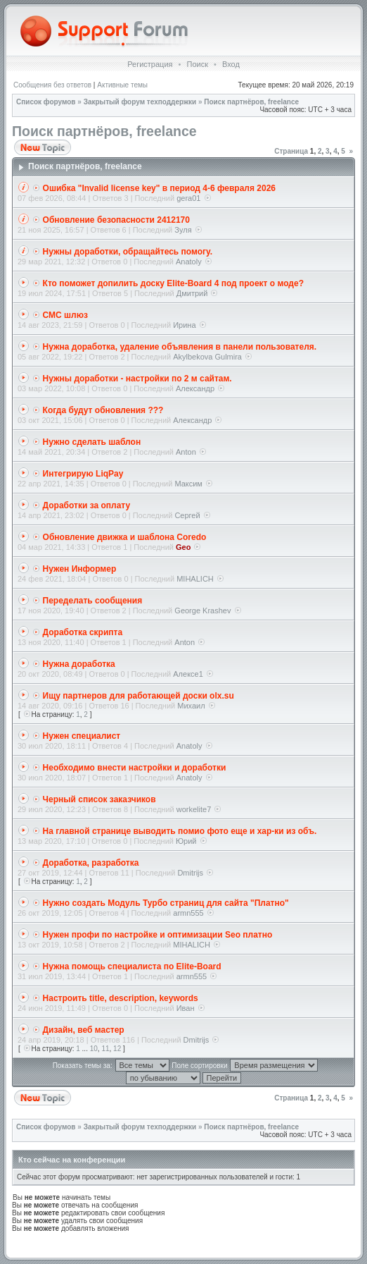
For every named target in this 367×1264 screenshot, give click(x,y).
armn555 (188, 913)
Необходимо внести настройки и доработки (134, 768)
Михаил (191, 705)
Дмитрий (192, 293)
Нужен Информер (80, 569)
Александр (195, 388)
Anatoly (189, 261)
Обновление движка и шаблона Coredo (125, 537)
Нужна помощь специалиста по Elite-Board (132, 966)
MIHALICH (195, 579)
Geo (183, 547)
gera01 (188, 198)
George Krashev (202, 610)
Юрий (186, 841)
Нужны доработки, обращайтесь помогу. (127, 252)
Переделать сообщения (93, 601)
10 (94, 1049)
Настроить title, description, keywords (120, 998)
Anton (186, 452)
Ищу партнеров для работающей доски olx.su (138, 696)
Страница (291, 151)
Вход (231, 64)
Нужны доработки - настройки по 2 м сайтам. (137, 379)
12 (117, 1049)
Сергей (187, 515)
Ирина (184, 325)
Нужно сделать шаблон (92, 442)
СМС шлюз (65, 315)
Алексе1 (188, 674)
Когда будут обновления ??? (103, 410)
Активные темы (122, 85)
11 (105, 1049)
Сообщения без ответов (52, 85)
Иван (185, 1008)
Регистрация (149, 64)
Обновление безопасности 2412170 (116, 220)
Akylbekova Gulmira (207, 356)
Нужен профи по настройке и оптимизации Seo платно (158, 935)
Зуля (182, 230)
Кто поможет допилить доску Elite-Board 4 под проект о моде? (173, 283)
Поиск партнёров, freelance (251, 102)
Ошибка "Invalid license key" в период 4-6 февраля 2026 (159, 188)
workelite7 (194, 809)
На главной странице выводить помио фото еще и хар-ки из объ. (180, 831)
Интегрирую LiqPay (83, 474)
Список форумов (46, 102)
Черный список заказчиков (99, 799)
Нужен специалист (82, 736)
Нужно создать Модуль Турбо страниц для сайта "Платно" (166, 903)
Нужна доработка (79, 664)
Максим (188, 483)
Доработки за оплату (87, 505)
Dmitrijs (190, 873)
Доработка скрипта (83, 632)
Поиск (196, 64)
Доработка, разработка (91, 863)
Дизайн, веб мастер (83, 1030)
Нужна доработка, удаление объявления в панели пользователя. (180, 347)
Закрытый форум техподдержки (140, 102)
